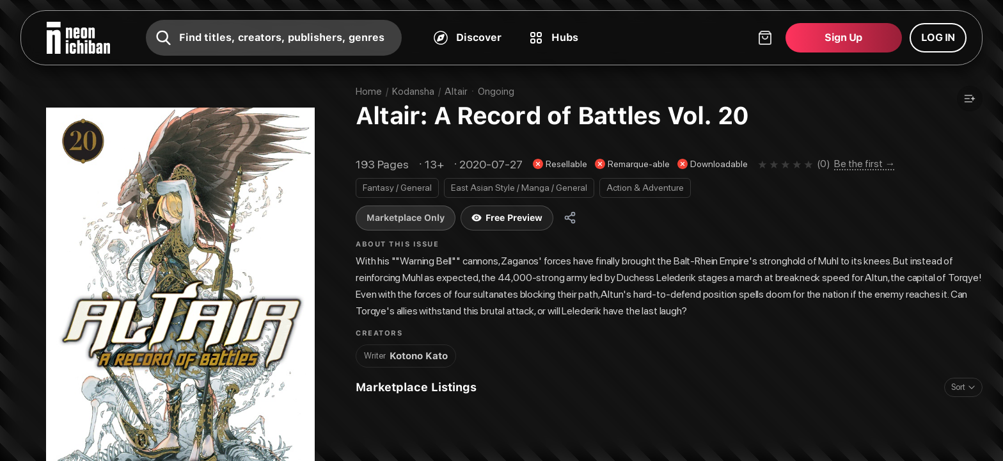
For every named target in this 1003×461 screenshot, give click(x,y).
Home (369, 91)
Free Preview (506, 218)
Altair (456, 91)
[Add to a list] (970, 98)
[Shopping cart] (804, 38)
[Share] (569, 217)
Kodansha (413, 91)
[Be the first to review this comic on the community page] (856, 164)
